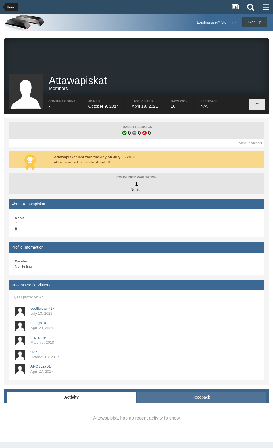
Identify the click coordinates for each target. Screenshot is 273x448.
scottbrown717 (42, 308)
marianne (38, 337)
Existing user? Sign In (217, 22)
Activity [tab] (71, 397)
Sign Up (254, 22)
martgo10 (38, 323)
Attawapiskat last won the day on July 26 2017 (94, 157)
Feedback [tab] (201, 397)
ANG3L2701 (40, 366)
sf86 (33, 352)
